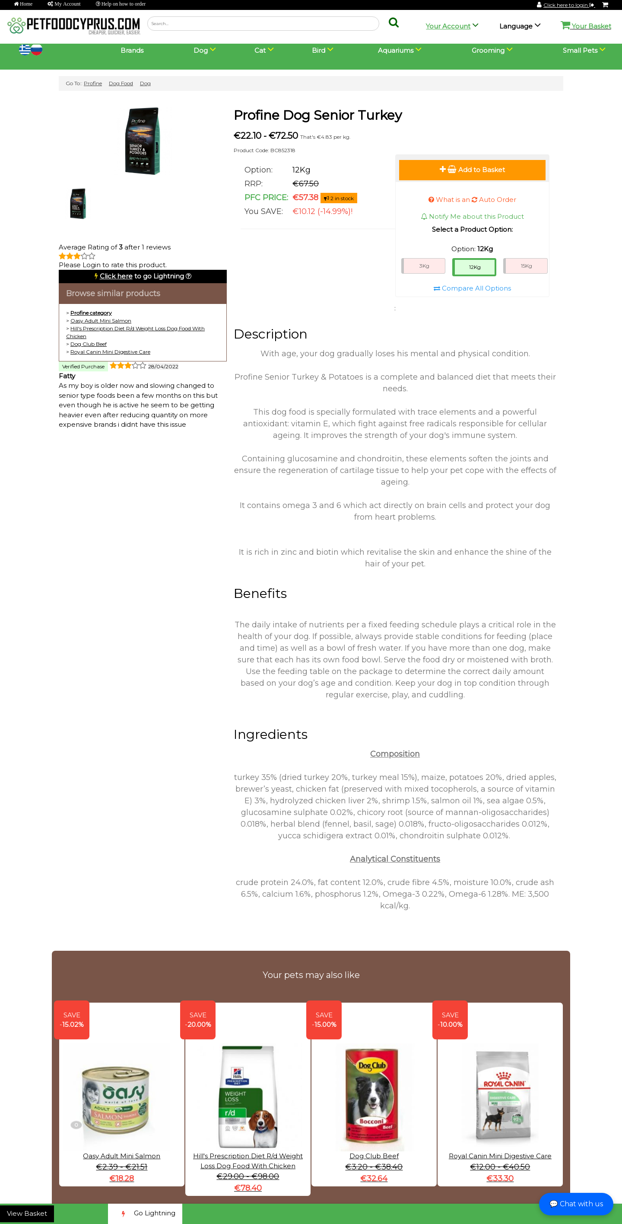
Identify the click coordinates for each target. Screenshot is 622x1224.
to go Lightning (142, 276)
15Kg (526, 265)
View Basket (27, 1213)
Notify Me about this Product (472, 216)
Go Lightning (145, 1214)
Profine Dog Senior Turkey (318, 115)
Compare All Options (472, 288)
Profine (93, 83)
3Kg (424, 265)
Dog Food (121, 83)
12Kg (475, 267)
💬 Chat (576, 1204)
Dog (145, 83)
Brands (132, 50)
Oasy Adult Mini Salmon (100, 320)
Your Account (448, 26)
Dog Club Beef (88, 344)
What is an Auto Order (472, 199)
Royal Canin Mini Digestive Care (110, 351)
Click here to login (569, 5)
